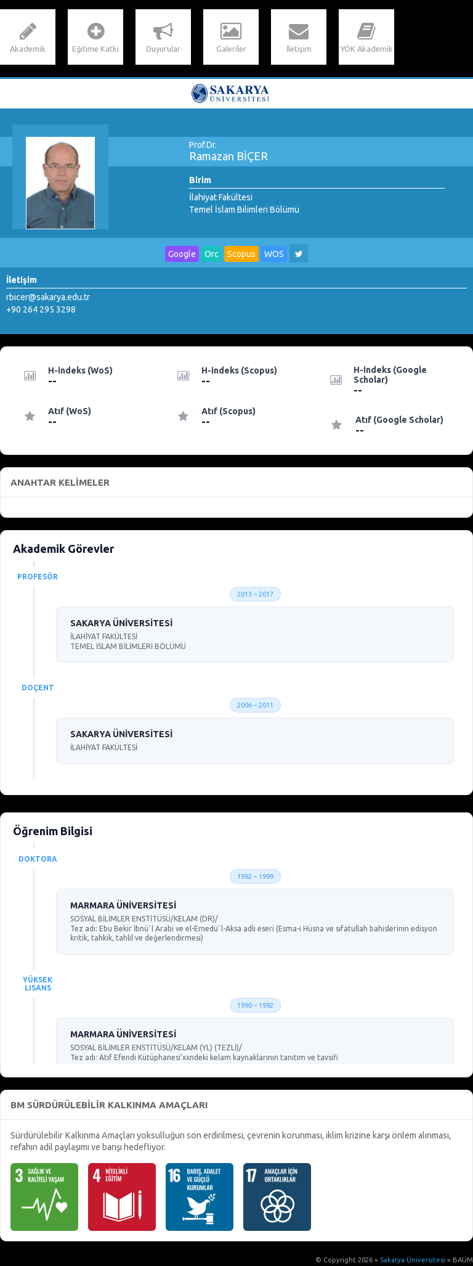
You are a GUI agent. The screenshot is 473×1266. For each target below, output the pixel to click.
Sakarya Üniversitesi (412, 1260)
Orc (211, 254)
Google (182, 254)
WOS (274, 254)
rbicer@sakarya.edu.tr (48, 297)
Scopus (241, 254)
